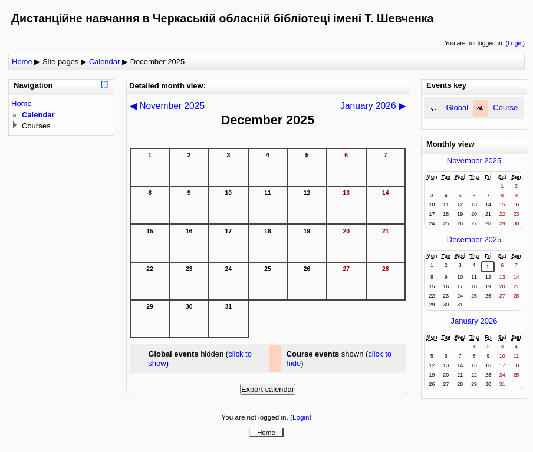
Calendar (104, 61)
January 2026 (474, 320)
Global (457, 107)
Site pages (60, 61)
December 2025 (157, 61)
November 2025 (474, 160)
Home (22, 61)
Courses (36, 125)
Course (505, 107)
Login (515, 43)
